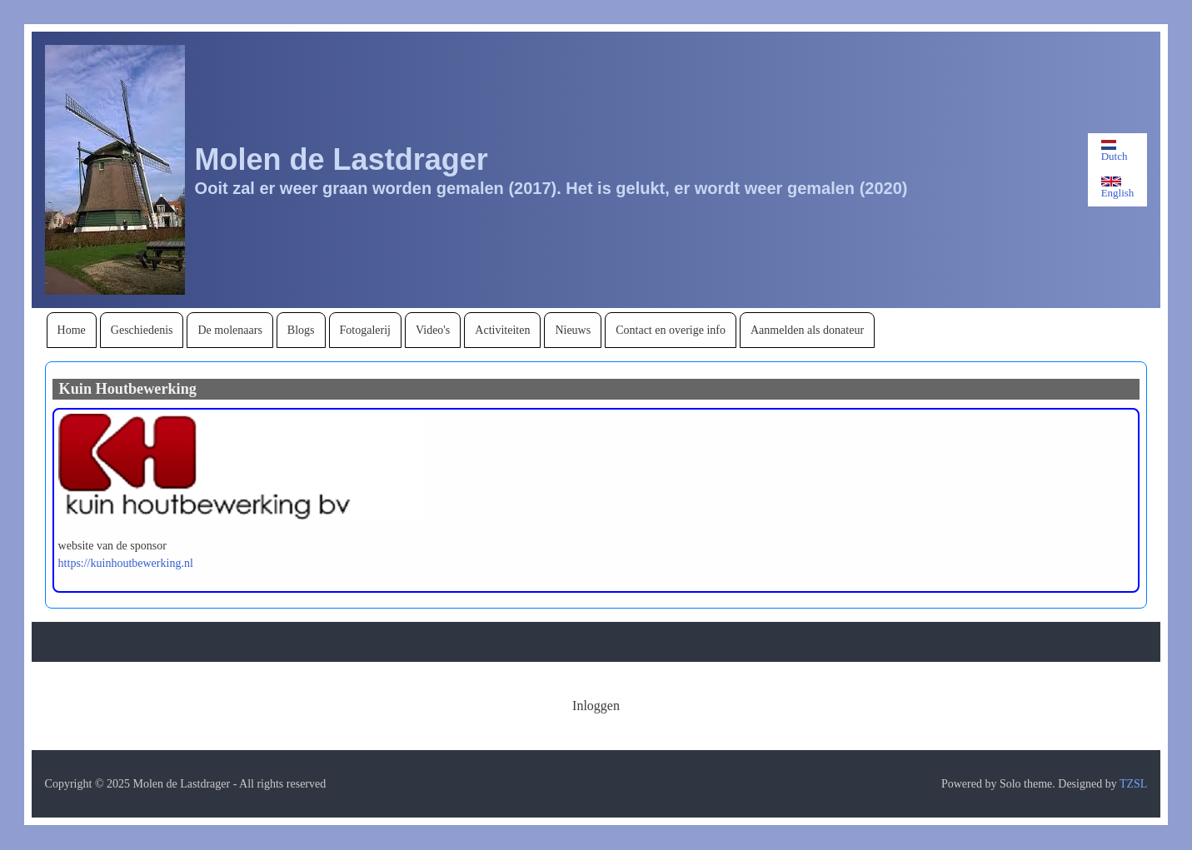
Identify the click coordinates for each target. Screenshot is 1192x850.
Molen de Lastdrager (341, 159)
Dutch (1114, 151)
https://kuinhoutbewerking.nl (125, 563)
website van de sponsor (112, 545)
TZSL (1133, 784)
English (1118, 187)
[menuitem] (72, 330)
